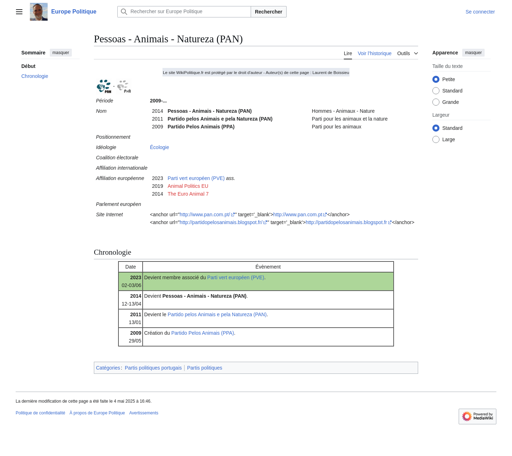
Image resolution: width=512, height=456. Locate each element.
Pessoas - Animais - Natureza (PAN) (204, 296)
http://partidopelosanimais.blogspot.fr (346, 222)
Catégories (108, 368)
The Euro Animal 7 (188, 194)
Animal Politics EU (188, 186)
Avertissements (144, 412)
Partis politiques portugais (153, 368)
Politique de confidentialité (40, 412)
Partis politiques (204, 368)
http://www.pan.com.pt (297, 214)
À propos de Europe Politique (97, 412)
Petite (448, 79)
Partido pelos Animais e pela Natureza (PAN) (217, 314)
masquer (61, 52)
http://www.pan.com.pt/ (205, 214)
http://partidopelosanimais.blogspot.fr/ (221, 222)
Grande (450, 102)
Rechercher (268, 12)
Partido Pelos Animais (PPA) (202, 333)
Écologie (159, 147)
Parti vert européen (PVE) (196, 178)
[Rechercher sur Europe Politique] (184, 11)
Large (448, 139)
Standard (452, 91)
